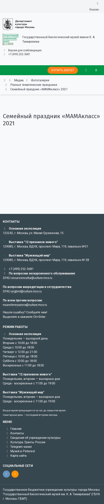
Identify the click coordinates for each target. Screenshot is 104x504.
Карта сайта (18, 455)
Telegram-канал (21, 446)
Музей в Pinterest (22, 451)
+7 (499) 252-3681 (19, 54)
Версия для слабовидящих (25, 50)
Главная (15, 429)
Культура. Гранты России (27, 442)
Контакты (17, 433)
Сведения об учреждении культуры (35, 438)
